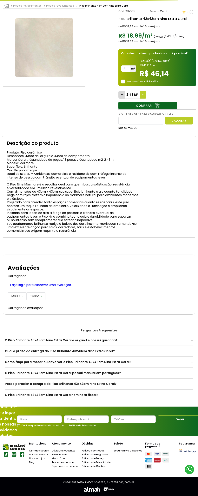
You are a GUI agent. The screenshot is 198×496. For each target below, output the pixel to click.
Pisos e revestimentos (60, 5)
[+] (143, 95)
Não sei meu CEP (128, 128)
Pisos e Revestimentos (27, 5)
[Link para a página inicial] (6, 6)
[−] (122, 95)
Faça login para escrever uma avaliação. (41, 285)
